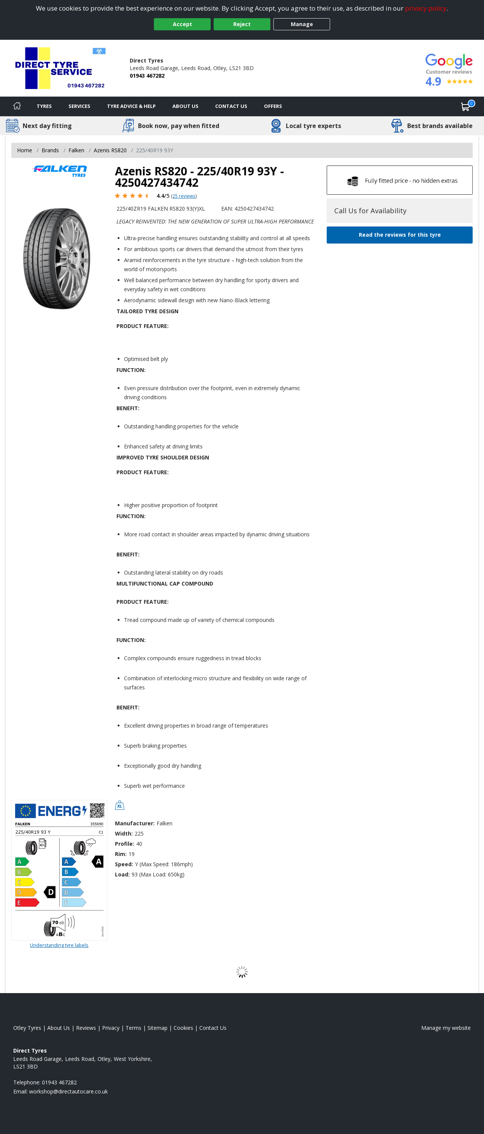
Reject (242, 24)
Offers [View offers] (273, 106)
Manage (302, 24)
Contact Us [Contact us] (231, 106)
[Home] (17, 106)
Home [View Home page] (24, 150)
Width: (124, 833)
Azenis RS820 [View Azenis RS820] (110, 150)
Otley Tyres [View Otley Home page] (27, 1027)
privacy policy (426, 8)
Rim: (121, 854)
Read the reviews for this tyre (400, 234)
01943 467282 (147, 75)
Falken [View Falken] (76, 150)
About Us (185, 106)
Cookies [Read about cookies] (183, 1027)
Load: (122, 874)
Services (79, 106)
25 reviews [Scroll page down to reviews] (183, 196)
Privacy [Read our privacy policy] (110, 1027)
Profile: (124, 843)
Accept (182, 24)
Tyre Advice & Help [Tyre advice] (131, 106)
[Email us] (68, 1091)
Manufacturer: (135, 823)
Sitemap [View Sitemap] (157, 1027)
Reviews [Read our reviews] (86, 1027)
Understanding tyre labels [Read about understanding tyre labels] (59, 945)
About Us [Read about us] (58, 1027)
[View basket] (465, 106)
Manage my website (446, 1027)
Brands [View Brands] (50, 150)
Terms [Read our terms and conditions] (133, 1027)
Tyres (44, 106)
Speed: (124, 864)
